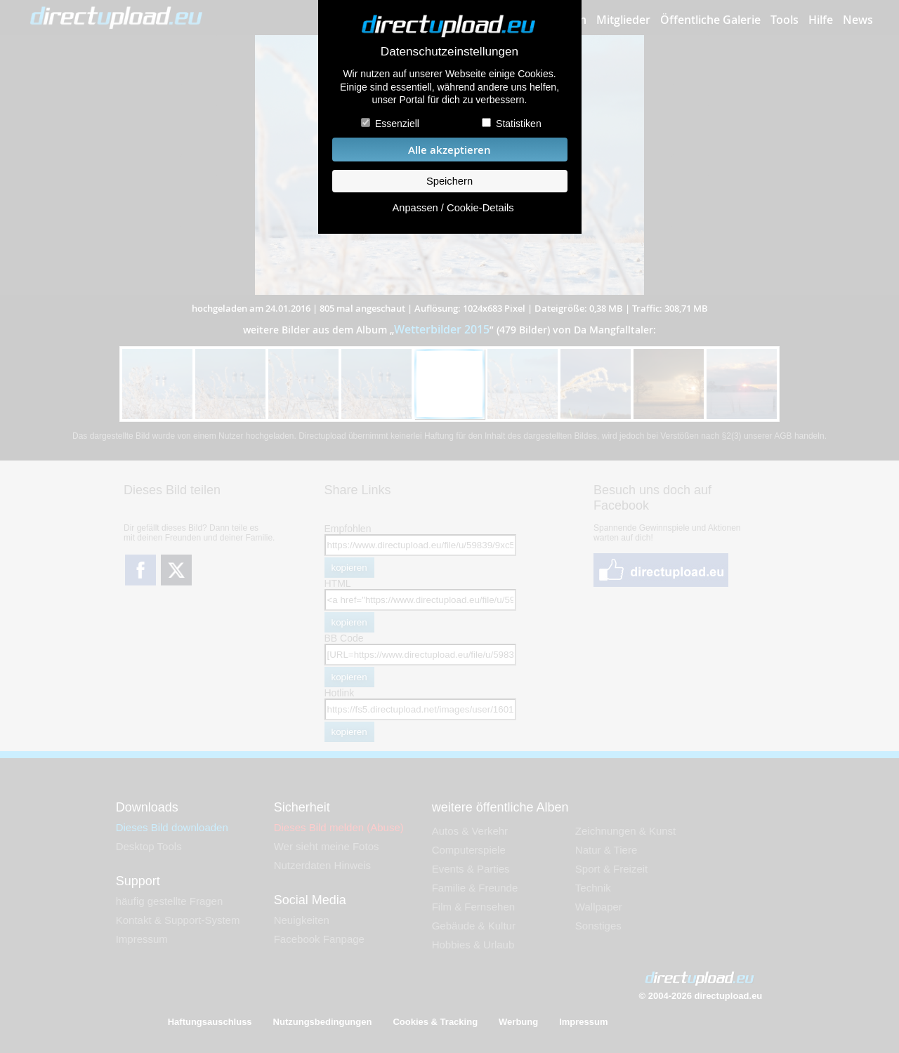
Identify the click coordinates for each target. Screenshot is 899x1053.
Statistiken (519, 123)
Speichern (449, 181)
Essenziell (397, 123)
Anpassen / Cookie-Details (452, 207)
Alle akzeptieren (449, 150)
